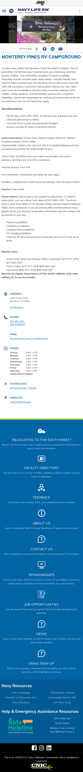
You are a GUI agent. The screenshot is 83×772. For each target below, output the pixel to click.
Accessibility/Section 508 (62, 697)
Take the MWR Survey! (20, 402)
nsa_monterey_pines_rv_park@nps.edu (29, 338)
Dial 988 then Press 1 (62, 731)
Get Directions (16, 307)
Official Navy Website (62, 692)
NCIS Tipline (62, 723)
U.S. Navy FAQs (62, 702)
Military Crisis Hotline (62, 728)
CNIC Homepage (21, 692)
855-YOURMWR (17, 324)
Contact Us (41, 549)
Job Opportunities (41, 604)
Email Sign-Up (41, 663)
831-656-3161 (17, 321)
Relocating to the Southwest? (41, 440)
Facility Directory (41, 468)
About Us (41, 523)
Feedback (41, 497)
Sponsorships (41, 575)
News (41, 634)
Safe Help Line (62, 718)
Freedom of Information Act (21, 697)
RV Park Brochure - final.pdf (23, 388)
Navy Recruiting (20, 702)
